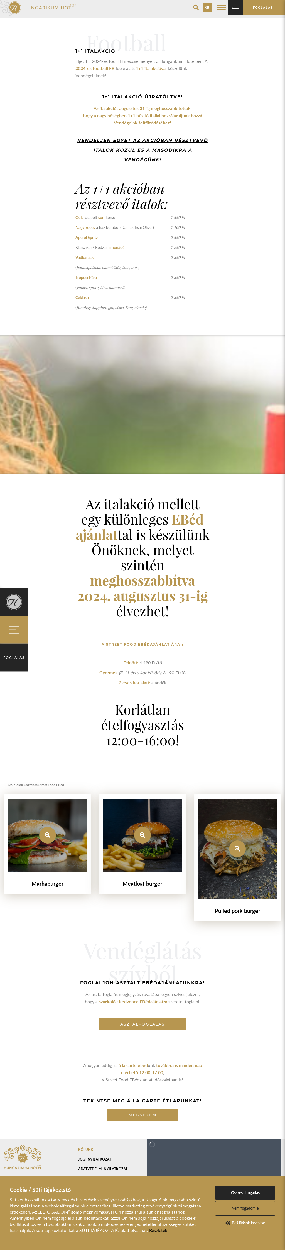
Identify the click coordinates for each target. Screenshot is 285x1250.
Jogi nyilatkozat (94, 1159)
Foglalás (14, 657)
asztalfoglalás (142, 1024)
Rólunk (85, 1149)
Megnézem (143, 1114)
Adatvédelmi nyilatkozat (103, 1169)
